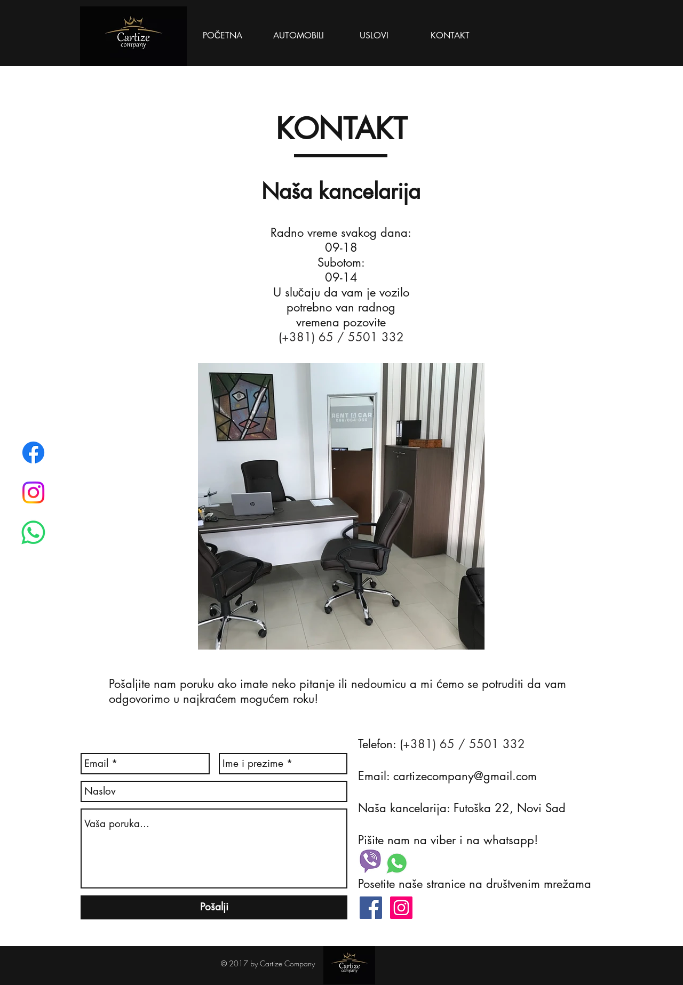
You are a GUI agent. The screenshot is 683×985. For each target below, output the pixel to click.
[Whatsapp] (33, 532)
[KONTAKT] (450, 35)
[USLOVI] (374, 35)
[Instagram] (33, 492)
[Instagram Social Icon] (401, 907)
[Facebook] (33, 452)
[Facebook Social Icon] (371, 907)
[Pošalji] (214, 907)
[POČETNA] (222, 35)
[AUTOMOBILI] (298, 35)
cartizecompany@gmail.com (465, 775)
